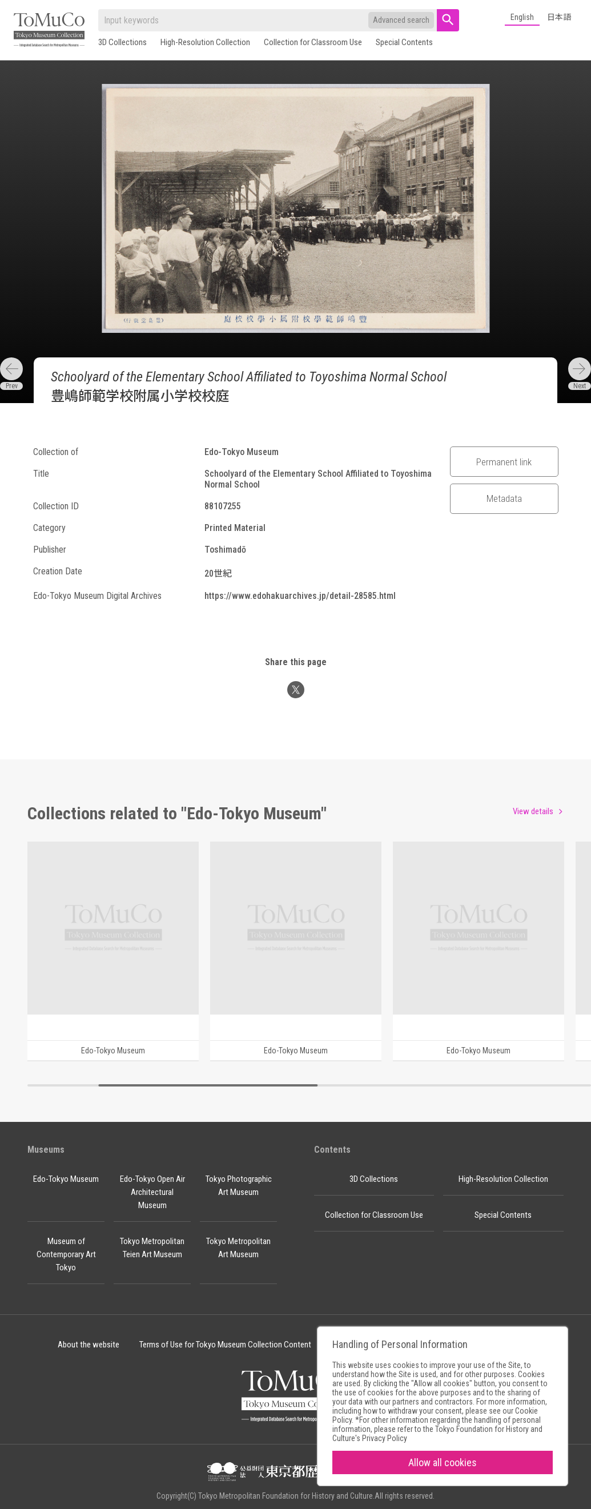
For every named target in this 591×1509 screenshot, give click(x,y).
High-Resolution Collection (205, 42)
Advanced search (401, 20)
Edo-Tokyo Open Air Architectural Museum (152, 1192)
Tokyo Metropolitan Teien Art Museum (152, 1247)
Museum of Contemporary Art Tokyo (66, 1254)
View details (533, 811)
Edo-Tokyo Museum (66, 1179)
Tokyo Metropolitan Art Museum (238, 1247)
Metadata (504, 498)
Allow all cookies (442, 1462)
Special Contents (404, 42)
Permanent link (504, 462)
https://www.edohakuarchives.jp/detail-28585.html (300, 595)
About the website (88, 1344)
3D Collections (122, 42)
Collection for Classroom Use (313, 42)
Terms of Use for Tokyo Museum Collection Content (225, 1344)
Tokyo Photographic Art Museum (239, 1185)
